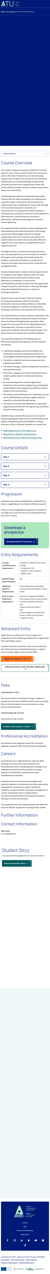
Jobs (25, 1226)
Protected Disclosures (26, 1263)
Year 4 (6, 484)
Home (3, 11)
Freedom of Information (9, 1263)
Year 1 (6, 457)
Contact (25, 1222)
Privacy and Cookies (18, 1260)
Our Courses (11, 11)
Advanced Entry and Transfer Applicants (25, 667)
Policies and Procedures (25, 1230)
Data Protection (31, 1260)
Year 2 (6, 466)
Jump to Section (25, 153)
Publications (25, 1234)
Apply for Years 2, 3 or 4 (16, 659)
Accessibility (5, 1260)
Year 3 (6, 475)
